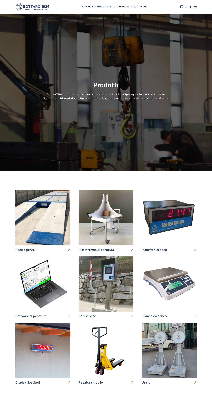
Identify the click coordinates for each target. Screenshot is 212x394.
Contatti (143, 6)
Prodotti (123, 6)
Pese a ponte (25, 250)
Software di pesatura (31, 316)
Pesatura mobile (91, 382)
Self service (87, 316)
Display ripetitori (27, 382)
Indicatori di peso (154, 250)
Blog (133, 6)
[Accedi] (190, 7)
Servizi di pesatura (103, 6)
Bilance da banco (154, 316)
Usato (146, 382)
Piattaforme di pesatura (96, 250)
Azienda (86, 6)
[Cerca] (186, 7)
